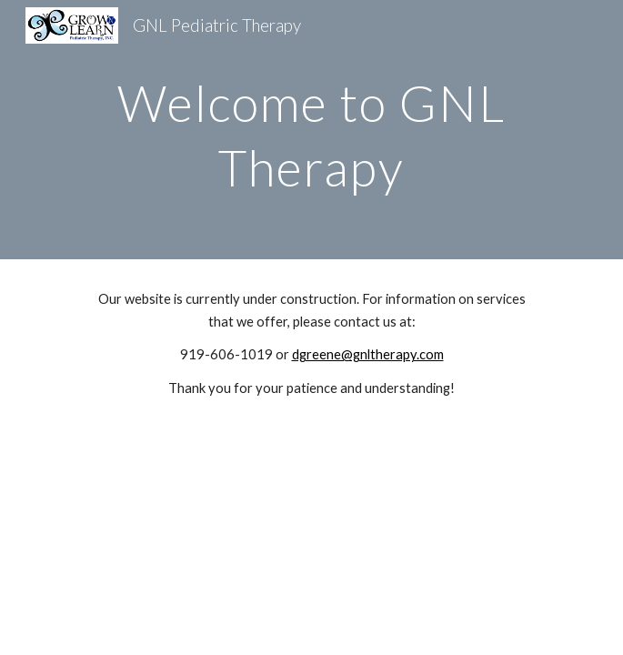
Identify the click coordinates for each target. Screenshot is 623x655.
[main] (311, 129)
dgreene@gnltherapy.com (368, 354)
